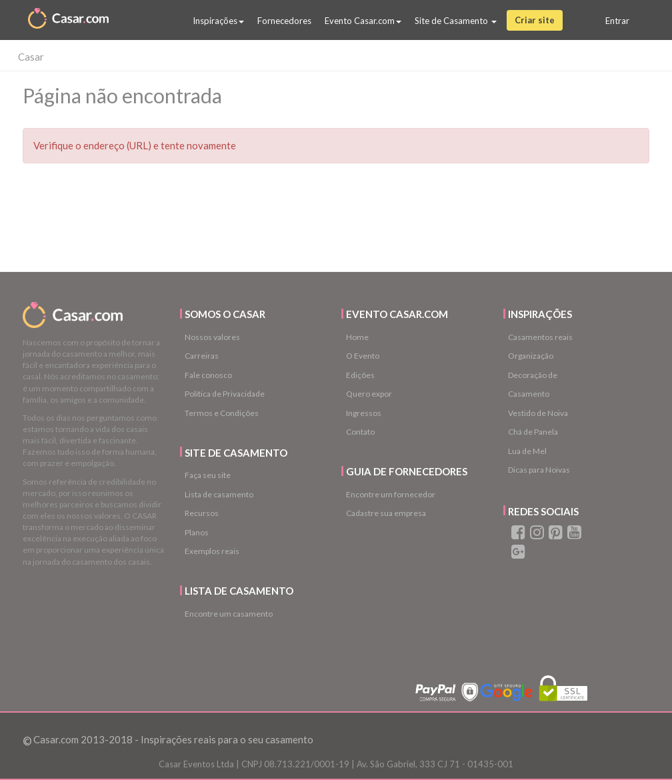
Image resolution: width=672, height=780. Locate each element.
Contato (360, 432)
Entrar (617, 20)
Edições (360, 375)
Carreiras (202, 356)
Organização (530, 356)
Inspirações (218, 20)
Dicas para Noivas (539, 470)
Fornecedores (284, 20)
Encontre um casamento (229, 614)
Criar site (535, 20)
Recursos (202, 513)
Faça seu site (208, 475)
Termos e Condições (222, 413)
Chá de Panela (533, 432)
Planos (197, 532)
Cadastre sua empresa (386, 513)
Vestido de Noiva (538, 413)
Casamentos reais (540, 337)
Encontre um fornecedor (390, 494)
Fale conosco (208, 375)
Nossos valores (212, 337)
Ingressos (363, 413)
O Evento (362, 356)
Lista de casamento (219, 494)
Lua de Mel (527, 451)
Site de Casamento (456, 20)
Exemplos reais (212, 551)
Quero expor (369, 394)
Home (357, 337)
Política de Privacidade (225, 394)
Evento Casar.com (363, 20)
